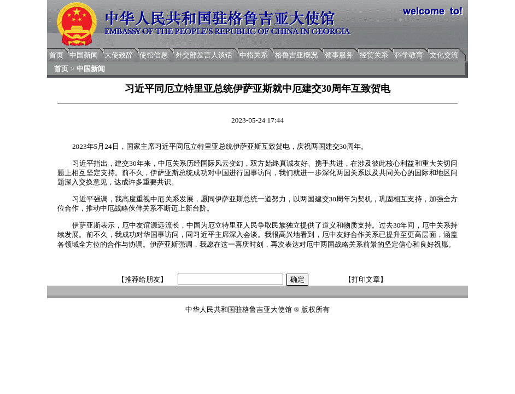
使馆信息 (153, 55)
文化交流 (444, 55)
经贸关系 (374, 55)
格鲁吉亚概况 (296, 55)
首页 (56, 55)
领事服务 (339, 55)
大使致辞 (118, 55)
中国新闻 (83, 55)
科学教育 (409, 55)
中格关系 (253, 55)
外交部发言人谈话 (203, 55)
